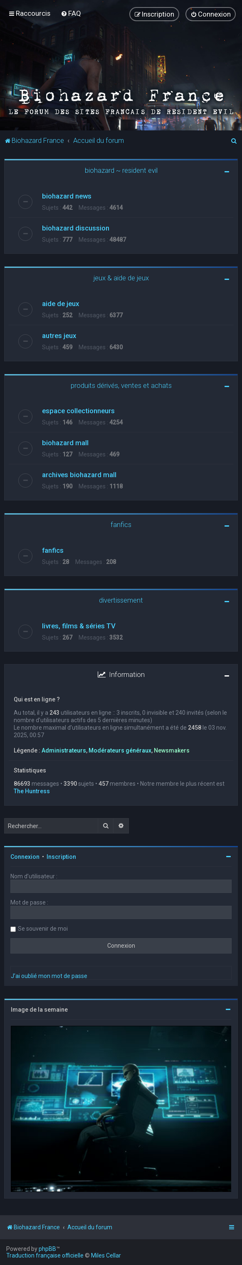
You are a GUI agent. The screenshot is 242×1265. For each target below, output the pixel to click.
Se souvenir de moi (43, 928)
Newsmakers (172, 750)
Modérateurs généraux (120, 750)
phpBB (47, 1248)
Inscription (61, 856)
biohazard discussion (75, 227)
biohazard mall (65, 443)
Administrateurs (64, 750)
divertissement (121, 600)
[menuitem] (71, 13)
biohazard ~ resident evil (121, 170)
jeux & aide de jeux (121, 277)
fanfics (121, 524)
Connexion (25, 856)
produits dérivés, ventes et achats (121, 385)
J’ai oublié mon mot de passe (49, 976)
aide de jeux (60, 303)
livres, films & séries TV (79, 625)
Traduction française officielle (45, 1255)
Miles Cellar (106, 1255)
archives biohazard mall (79, 475)
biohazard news (66, 195)
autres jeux (59, 335)
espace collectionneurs (78, 411)
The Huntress (32, 791)
